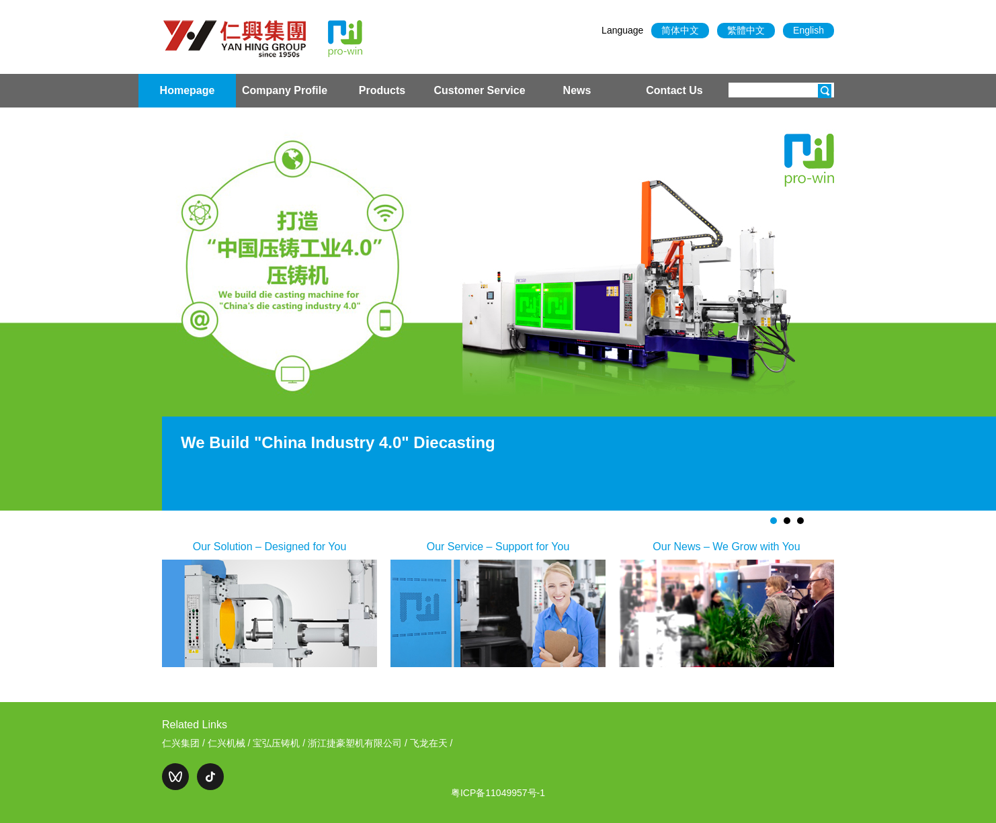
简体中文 (680, 30)
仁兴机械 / (230, 743)
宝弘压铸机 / (280, 743)
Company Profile (284, 90)
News (577, 90)
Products (382, 90)
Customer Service (479, 90)
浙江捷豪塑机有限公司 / (359, 743)
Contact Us (674, 90)
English (808, 30)
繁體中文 (746, 30)
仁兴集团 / (185, 743)
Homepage (187, 90)
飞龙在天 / (431, 743)
